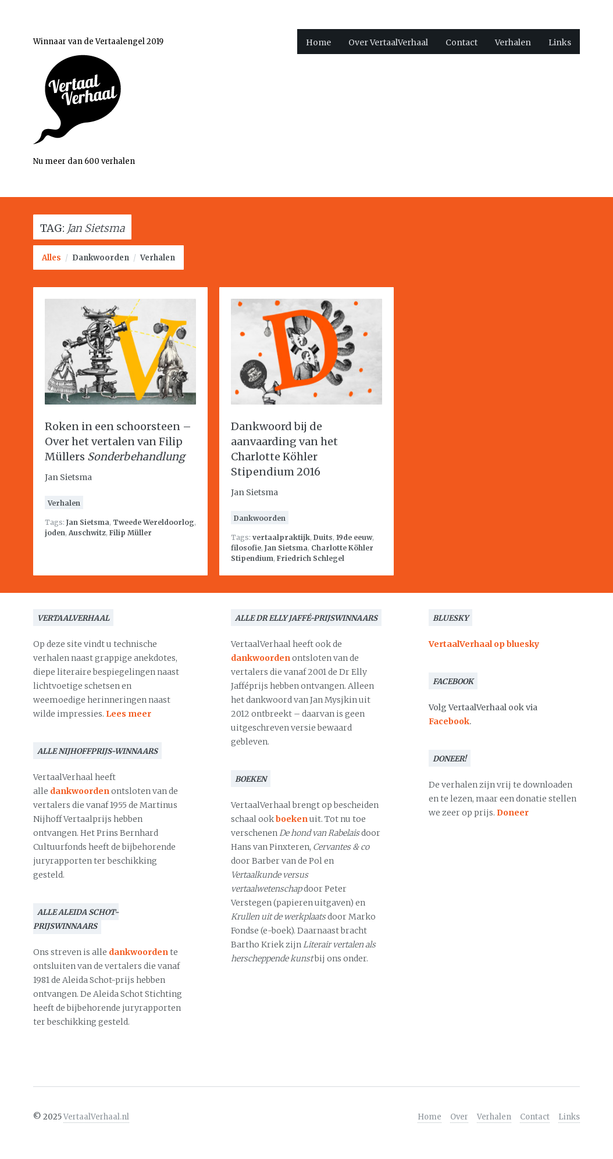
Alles (51, 258)
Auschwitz (87, 532)
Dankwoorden (100, 258)
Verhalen (513, 42)
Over (459, 1117)
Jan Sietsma (87, 522)
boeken (292, 819)
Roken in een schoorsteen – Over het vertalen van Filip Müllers (118, 441)
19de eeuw (354, 537)
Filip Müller (130, 532)
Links (559, 42)
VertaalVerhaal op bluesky (484, 644)
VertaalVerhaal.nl (96, 1117)
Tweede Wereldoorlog (153, 522)
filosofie (246, 547)
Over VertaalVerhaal (388, 42)
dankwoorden (79, 791)
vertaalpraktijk (281, 537)
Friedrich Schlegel (310, 558)
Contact (461, 42)
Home (318, 42)
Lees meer (128, 714)
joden (55, 532)
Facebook (449, 721)
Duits (323, 537)
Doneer (513, 812)
